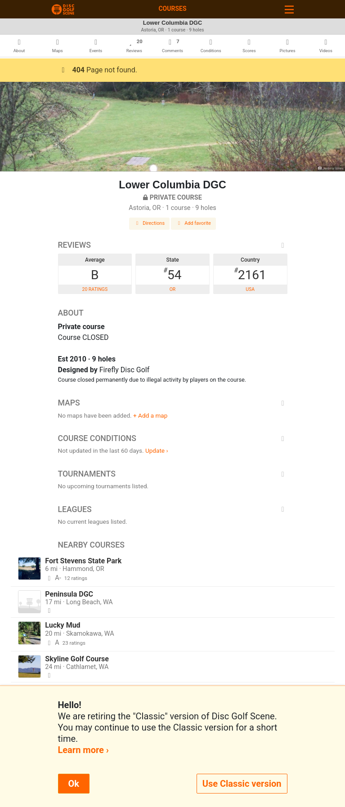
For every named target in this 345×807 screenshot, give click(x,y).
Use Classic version (242, 783)
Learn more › (83, 750)
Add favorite (193, 223)
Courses (172, 8)
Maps (172, 402)
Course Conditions (172, 438)
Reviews (172, 245)
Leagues (172, 509)
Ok (74, 783)
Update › (156, 450)
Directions (149, 223)
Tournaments (172, 473)
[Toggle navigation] (289, 9)
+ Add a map (150, 415)
